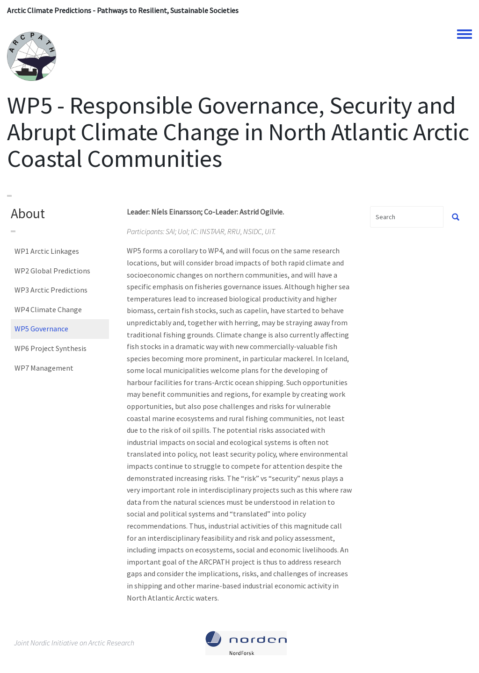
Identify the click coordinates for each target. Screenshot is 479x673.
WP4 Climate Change (48, 309)
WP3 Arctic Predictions (51, 289)
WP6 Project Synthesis (51, 348)
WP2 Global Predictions (52, 270)
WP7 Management (44, 367)
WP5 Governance (41, 328)
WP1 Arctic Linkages (47, 251)
